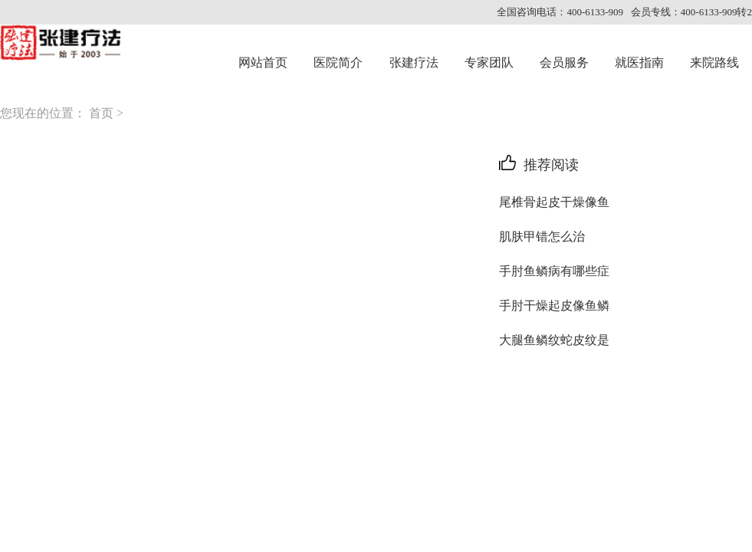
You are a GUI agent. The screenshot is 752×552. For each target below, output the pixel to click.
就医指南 (639, 62)
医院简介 (338, 62)
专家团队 (489, 62)
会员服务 (564, 62)
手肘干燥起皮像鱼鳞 (554, 305)
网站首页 (262, 62)
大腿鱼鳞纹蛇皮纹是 (554, 340)
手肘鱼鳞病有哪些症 (554, 271)
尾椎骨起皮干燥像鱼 (554, 202)
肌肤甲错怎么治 (542, 236)
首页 (101, 113)
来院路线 (714, 62)
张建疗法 (413, 62)
